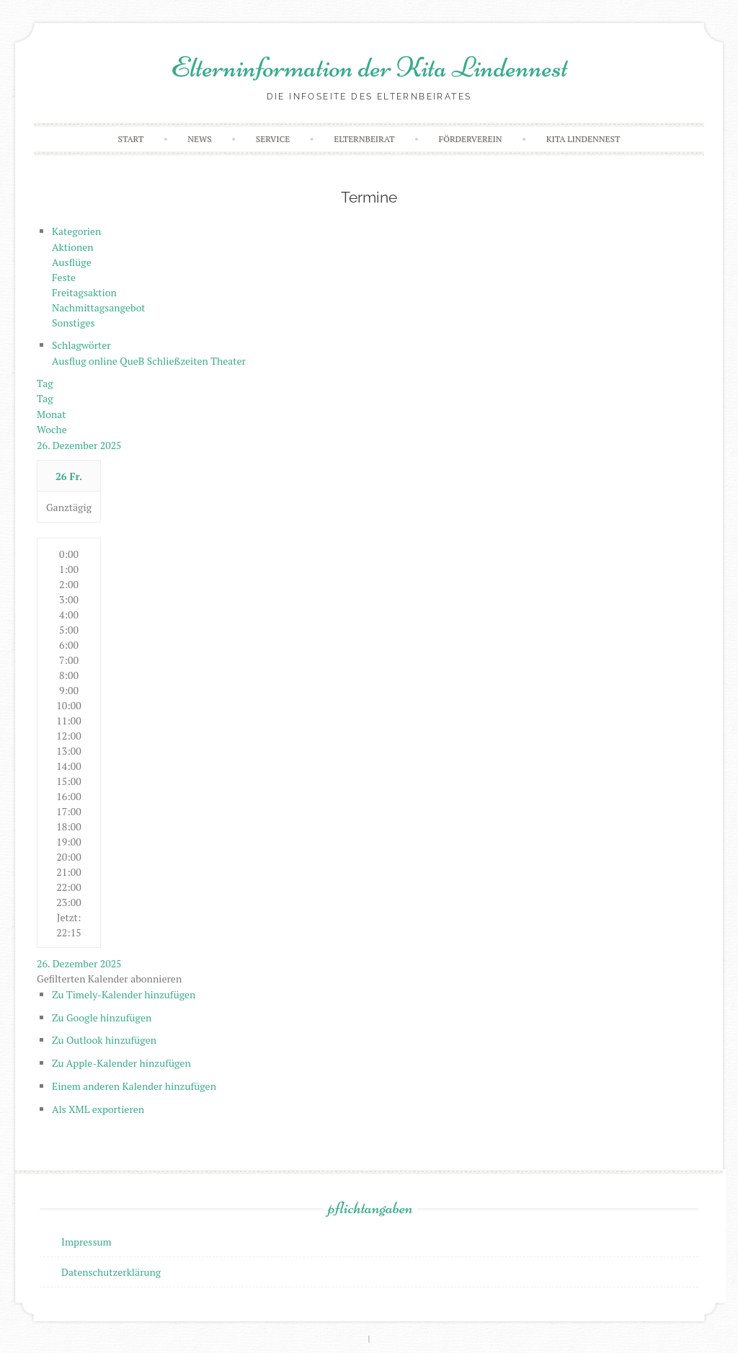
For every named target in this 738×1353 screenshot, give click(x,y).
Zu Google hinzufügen (101, 1017)
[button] (109, 978)
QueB (133, 361)
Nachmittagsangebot (98, 307)
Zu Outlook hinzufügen (104, 1040)
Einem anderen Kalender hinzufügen (134, 1086)
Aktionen (73, 247)
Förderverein (470, 138)
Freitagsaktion (84, 292)
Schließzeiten (179, 361)
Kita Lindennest (583, 138)
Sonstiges (73, 322)
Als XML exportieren (98, 1109)
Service (273, 138)
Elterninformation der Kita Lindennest (369, 67)
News (199, 138)
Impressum (86, 1241)
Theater (228, 361)
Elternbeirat (364, 138)
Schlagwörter (81, 345)
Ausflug (70, 361)
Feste (64, 277)
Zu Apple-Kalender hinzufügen (121, 1063)
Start (131, 138)
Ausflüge (72, 262)
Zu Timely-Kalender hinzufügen (123, 994)
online (104, 361)
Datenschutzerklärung (111, 1272)
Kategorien (76, 231)
